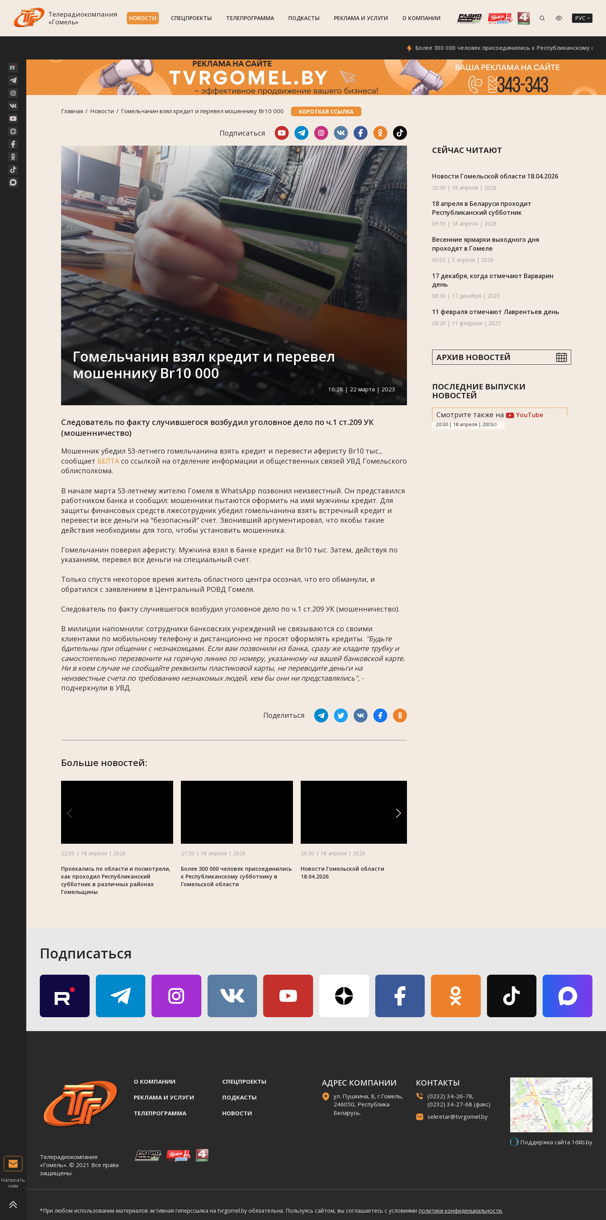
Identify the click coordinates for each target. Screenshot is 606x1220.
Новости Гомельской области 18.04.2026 (495, 176)
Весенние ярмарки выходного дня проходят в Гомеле (485, 244)
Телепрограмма (250, 18)
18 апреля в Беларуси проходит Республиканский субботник (481, 208)
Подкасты (304, 18)
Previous (490, 424)
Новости (143, 18)
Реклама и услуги (361, 18)
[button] (398, 813)
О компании (421, 18)
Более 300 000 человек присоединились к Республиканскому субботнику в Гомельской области (236, 876)
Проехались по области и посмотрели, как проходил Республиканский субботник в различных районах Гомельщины (115, 880)
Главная (72, 111)
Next (495, 424)
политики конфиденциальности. (461, 1210)
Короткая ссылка (326, 111)
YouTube (524, 415)
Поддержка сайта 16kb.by (556, 1142)
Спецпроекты (191, 18)
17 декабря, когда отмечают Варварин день (492, 280)
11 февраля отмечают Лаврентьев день (495, 312)
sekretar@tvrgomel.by (457, 1116)
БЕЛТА (108, 461)
